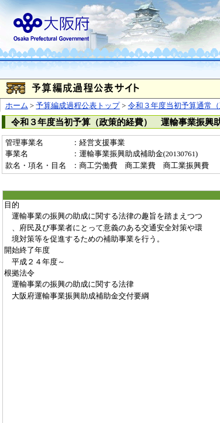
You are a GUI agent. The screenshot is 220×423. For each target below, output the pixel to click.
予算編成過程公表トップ (78, 106)
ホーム (16, 106)
